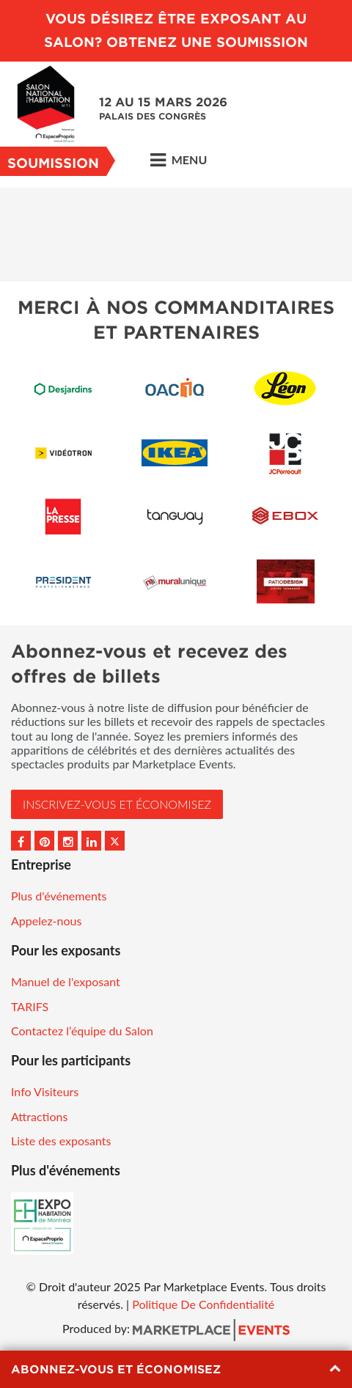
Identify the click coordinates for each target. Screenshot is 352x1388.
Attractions (39, 1116)
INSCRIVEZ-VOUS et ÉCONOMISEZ (117, 804)
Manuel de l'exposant (65, 981)
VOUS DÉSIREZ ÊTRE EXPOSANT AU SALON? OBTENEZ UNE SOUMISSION (176, 30)
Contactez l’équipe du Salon (82, 1031)
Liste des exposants (61, 1141)
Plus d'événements (58, 896)
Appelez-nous (46, 921)
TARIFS (29, 1006)
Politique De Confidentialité (203, 1304)
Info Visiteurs (44, 1091)
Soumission (53, 163)
